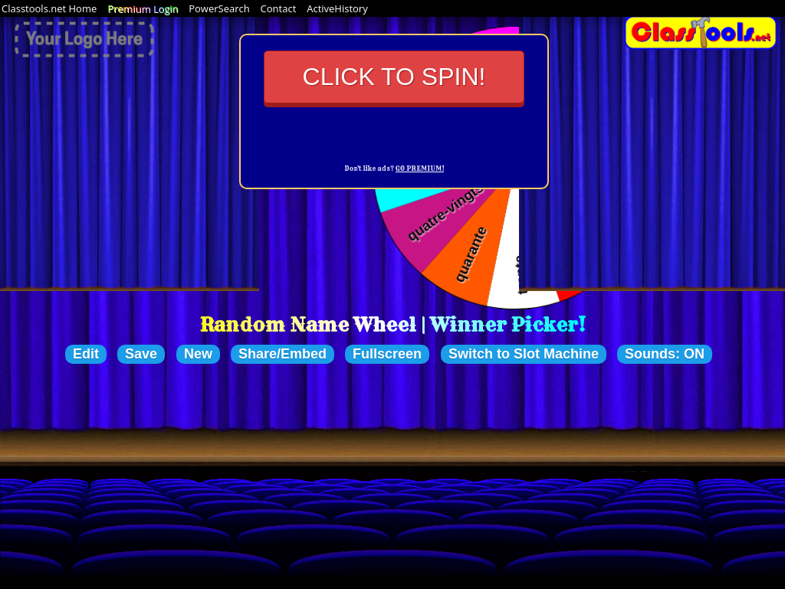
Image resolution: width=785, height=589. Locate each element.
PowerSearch (219, 8)
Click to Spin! (394, 76)
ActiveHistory (337, 8)
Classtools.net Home (49, 8)
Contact (279, 8)
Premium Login (142, 8)
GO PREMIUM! (420, 168)
